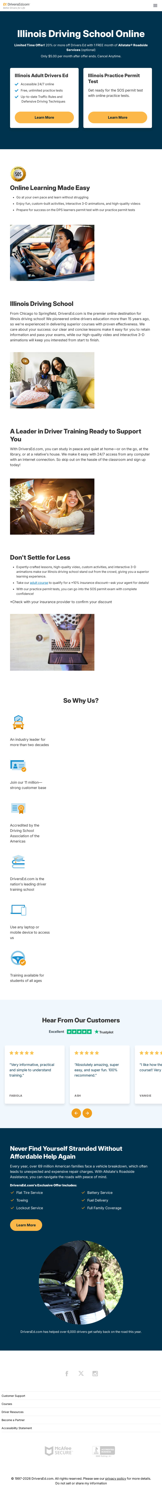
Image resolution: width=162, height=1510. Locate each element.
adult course (39, 583)
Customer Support (13, 1395)
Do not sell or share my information (81, 1483)
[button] (75, 1112)
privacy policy (115, 1478)
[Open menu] (155, 5)
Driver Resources (12, 1412)
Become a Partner (13, 1420)
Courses (7, 1403)
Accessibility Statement (17, 1428)
